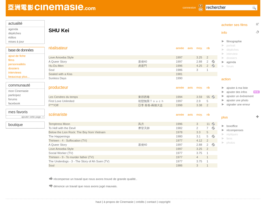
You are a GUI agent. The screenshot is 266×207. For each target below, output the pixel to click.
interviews (14, 72)
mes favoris (18, 112)
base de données (21, 50)
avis (190, 48)
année (180, 48)
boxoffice (232, 126)
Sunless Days (57, 78)
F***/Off (53, 105)
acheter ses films (234, 25)
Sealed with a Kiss (60, 74)
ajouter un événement (240, 96)
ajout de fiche (17, 55)
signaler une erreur (238, 104)
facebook (14, 103)
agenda (231, 62)
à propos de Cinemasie (119, 201)
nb (208, 48)
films (11, 60)
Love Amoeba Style (61, 57)
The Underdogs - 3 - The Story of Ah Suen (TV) (79, 161)
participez (14, 95)
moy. (199, 48)
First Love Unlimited (61, 101)
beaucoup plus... (19, 76)
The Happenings (59, 136)
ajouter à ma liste (237, 87)
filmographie (234, 41)
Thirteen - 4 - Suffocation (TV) (68, 140)
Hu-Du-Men (56, 65)
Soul (51, 69)
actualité (15, 23)
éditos (12, 37)
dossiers (13, 68)
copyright (164, 201)
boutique (15, 125)
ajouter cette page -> (33, 117)
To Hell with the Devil (62, 128)
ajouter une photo (237, 100)
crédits (140, 201)
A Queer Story (58, 61)
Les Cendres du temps (63, 96)
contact (151, 201)
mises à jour (16, 41)
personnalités (17, 64)
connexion (189, 7)
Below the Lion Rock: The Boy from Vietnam (77, 132)
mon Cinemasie (18, 90)
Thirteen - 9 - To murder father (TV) (71, 157)
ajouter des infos (237, 92)
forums (12, 99)
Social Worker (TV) (61, 153)
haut (98, 201)
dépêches (14, 33)
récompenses (235, 130)
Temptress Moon (59, 123)
